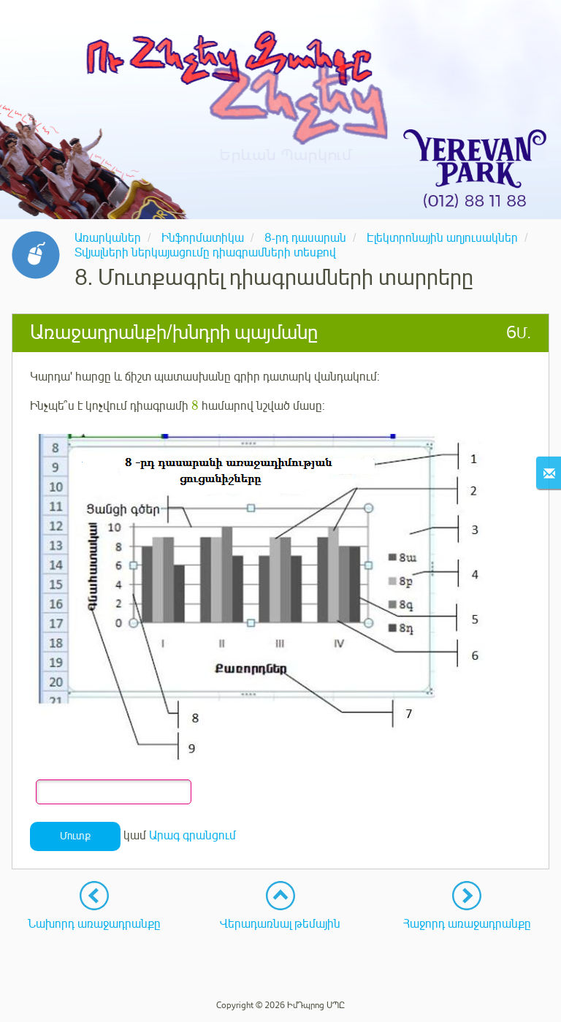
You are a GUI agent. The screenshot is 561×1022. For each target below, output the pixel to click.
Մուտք (75, 836)
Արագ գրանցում (192, 835)
